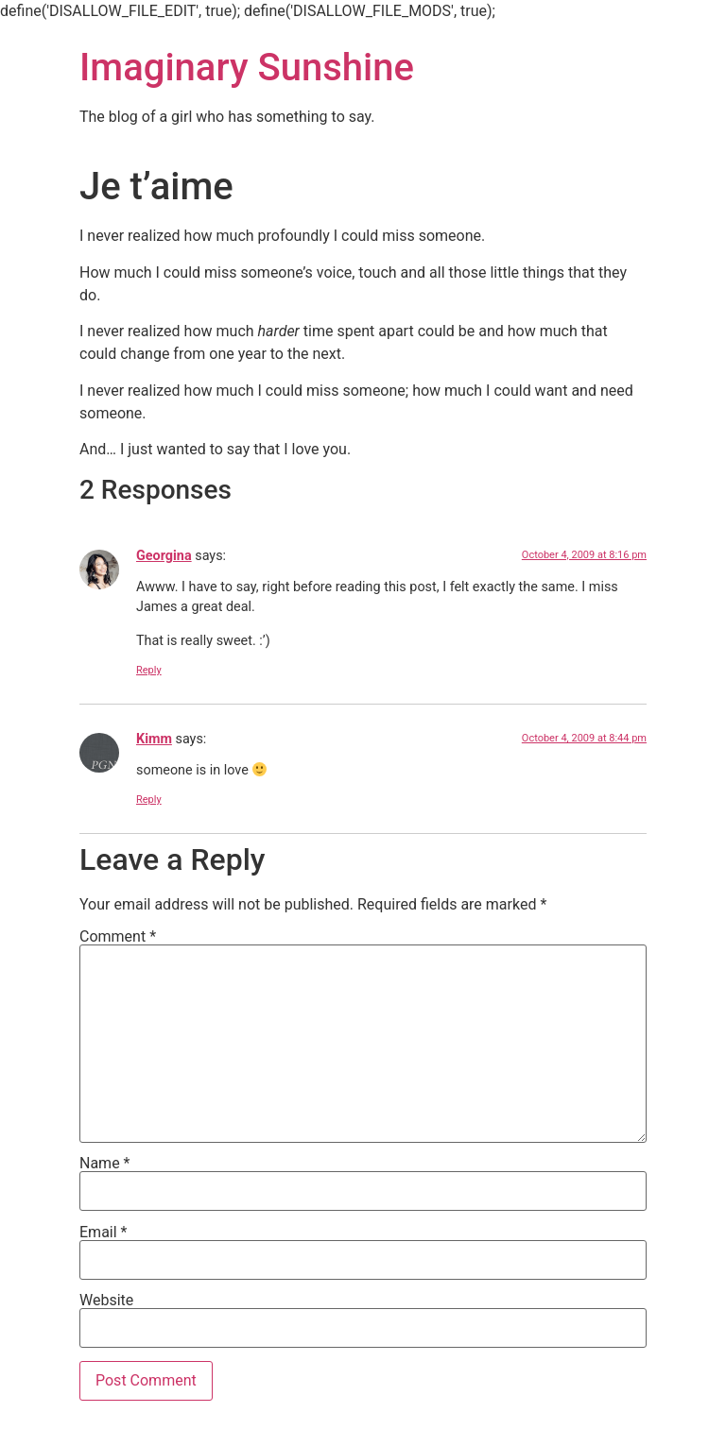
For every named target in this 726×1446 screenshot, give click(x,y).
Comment (117, 936)
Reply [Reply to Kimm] (149, 799)
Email (103, 1232)
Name (104, 1163)
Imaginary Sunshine (246, 67)
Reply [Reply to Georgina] (149, 670)
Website (106, 1300)
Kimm (154, 739)
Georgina (164, 556)
